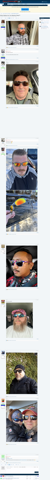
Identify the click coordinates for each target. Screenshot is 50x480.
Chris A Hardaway (32, 442)
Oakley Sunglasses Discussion (12, 442)
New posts (4, 5)
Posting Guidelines (27, 469)
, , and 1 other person (15, 55)
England (7, 29)
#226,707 (35, 273)
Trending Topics (11, 5)
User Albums (15, 469)
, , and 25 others (15, 97)
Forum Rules (26, 466)
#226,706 (35, 223)
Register (15, 466)
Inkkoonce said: (11, 419)
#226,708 (35, 324)
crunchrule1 (4, 16)
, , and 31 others (15, 43)
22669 (8, 428)
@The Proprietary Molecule (25, 422)
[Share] (33, 19)
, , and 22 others (14, 364)
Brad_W (6, 444)
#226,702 (35, 45)
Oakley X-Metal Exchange (13, 440)
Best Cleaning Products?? (8, 446)
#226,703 (35, 57)
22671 (12, 428)
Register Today (25, 9)
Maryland (7, 280)
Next (20, 428)
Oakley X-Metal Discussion (41, 28)
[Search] (45, 4)
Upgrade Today (38, 471)
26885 (18, 428)
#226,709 (35, 366)
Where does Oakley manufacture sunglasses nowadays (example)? (13, 441)
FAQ (25, 470)
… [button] (6, 428)
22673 (15, 428)
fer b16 (5, 442)
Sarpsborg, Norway (6, 376)
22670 (10, 428)
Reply (35, 211)
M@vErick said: (11, 47)
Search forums (7, 5)
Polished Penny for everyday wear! (11, 439)
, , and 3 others (15, 135)
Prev (4, 428)
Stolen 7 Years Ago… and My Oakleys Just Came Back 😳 (12, 448)
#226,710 (35, 417)
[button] (5, 4)
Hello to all (39, 19)
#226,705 (35, 137)
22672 (13, 428)
